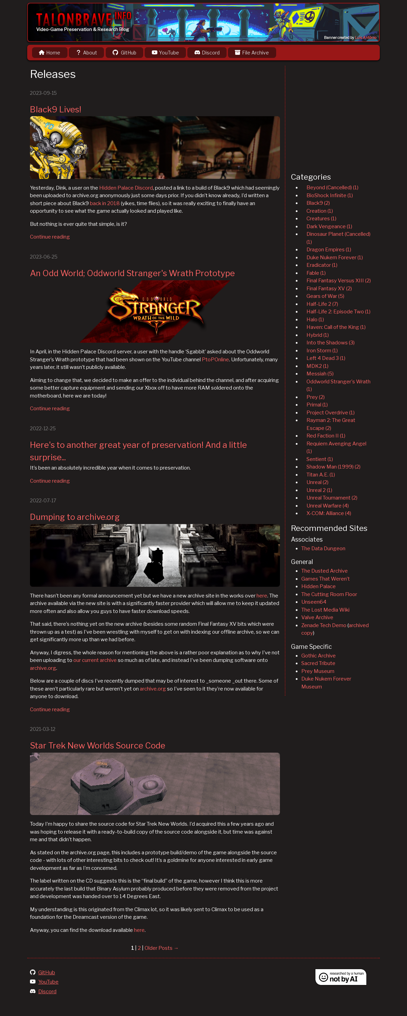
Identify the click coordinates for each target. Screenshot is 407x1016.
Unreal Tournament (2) (331, 498)
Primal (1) (317, 405)
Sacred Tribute (318, 663)
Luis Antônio (365, 38)
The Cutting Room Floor (329, 594)
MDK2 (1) (317, 366)
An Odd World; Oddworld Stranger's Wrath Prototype (132, 273)
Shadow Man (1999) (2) (333, 467)
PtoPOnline (215, 359)
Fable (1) (316, 273)
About (86, 53)
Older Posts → (162, 948)
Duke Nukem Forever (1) (334, 257)
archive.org (43, 668)
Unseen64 (313, 602)
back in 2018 (105, 203)
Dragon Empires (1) (328, 250)
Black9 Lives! (55, 109)
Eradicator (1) (321, 265)
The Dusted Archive (324, 571)
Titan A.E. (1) (320, 475)
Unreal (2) (317, 482)
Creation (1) (319, 211)
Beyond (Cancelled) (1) (332, 187)
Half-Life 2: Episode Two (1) (338, 312)
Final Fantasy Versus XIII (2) (338, 281)
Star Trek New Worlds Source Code (97, 746)
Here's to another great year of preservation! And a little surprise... (138, 451)
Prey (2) (315, 397)
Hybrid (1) (317, 335)
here (262, 596)
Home (49, 53)
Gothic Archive (318, 656)
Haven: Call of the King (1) (336, 327)
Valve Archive (317, 617)
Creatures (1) (321, 218)
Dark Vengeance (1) (329, 226)
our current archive (95, 660)
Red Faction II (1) (325, 436)
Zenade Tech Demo (323, 625)
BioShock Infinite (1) (329, 195)
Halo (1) (315, 319)
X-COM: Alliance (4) (328, 513)
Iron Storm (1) (322, 351)
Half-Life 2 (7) (322, 304)
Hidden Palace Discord (126, 188)
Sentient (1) (319, 459)
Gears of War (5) (325, 296)
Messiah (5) (320, 374)
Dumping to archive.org (75, 517)
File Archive (252, 53)
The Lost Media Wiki (325, 610)
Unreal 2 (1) (319, 490)
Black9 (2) (318, 203)
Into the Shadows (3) (330, 343)
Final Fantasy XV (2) (329, 288)
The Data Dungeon (323, 548)
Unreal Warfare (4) (327, 506)
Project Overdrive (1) (330, 413)
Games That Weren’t (325, 579)
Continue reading (50, 237)
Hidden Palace (318, 586)
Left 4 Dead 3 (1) (325, 358)
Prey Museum (317, 671)
